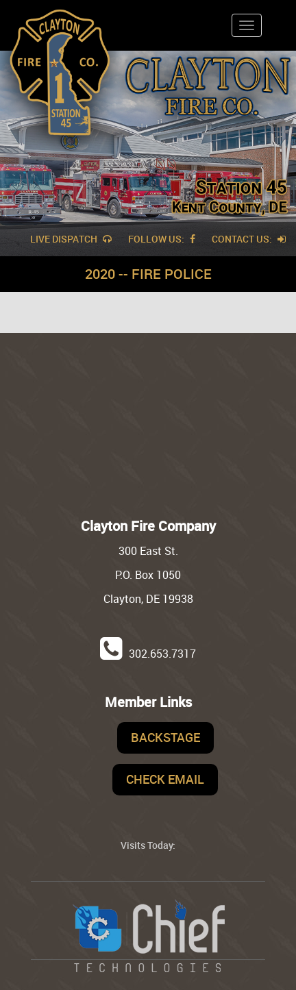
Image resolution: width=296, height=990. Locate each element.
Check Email (165, 779)
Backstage (165, 737)
